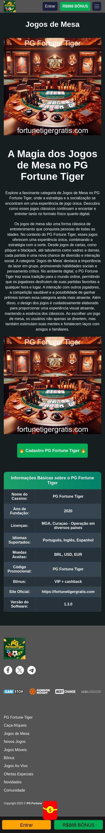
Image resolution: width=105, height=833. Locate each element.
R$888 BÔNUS (75, 6)
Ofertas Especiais (18, 774)
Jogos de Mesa (16, 734)
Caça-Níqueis (15, 725)
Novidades (13, 782)
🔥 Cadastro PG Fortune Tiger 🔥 (52, 450)
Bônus (9, 758)
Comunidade (14, 790)
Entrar (50, 6)
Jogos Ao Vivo (16, 766)
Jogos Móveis (15, 750)
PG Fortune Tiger (18, 717)
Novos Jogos (15, 742)
